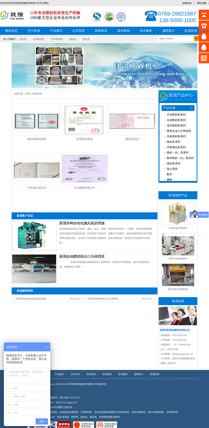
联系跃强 (154, 374)
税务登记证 (132, 139)
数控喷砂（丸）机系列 (180, 158)
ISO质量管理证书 (84, 187)
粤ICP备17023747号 (70, 397)
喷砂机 (23, 39)
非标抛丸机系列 (176, 147)
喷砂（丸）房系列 (177, 152)
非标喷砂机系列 (176, 136)
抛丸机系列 (173, 141)
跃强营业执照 (84, 139)
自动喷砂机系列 (176, 120)
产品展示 (59, 374)
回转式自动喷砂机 (178, 258)
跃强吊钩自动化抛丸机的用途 (82, 223)
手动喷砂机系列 (176, 114)
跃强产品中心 (181, 95)
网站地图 (201, 3)
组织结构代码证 (36, 139)
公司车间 (75, 374)
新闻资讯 (91, 374)
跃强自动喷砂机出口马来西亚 (82, 256)
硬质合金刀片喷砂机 (179, 131)
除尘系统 (172, 168)
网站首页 (11, 30)
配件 (169, 174)
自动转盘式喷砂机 (178, 228)
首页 (27, 93)
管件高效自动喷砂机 (178, 289)
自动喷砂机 (39, 39)
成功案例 (107, 374)
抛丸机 (72, 39)
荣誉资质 (37, 93)
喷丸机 (86, 39)
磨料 (169, 179)
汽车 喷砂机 (57, 39)
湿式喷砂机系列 (176, 125)
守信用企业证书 (36, 187)
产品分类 (169, 108)
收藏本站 (187, 3)
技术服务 (123, 374)
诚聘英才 (138, 374)
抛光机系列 (173, 163)
